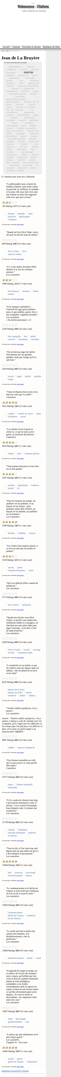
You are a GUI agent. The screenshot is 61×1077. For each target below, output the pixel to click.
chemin (10, 141)
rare (21, 83)
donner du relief (15, 692)
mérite (28, 72)
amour (10, 128)
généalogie (28, 152)
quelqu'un (23, 75)
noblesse (11, 69)
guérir (24, 136)
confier (33, 94)
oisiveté (11, 120)
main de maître (15, 131)
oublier (32, 104)
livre (9, 107)
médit (24, 144)
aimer (32, 160)
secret (21, 160)
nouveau (28, 165)
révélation (12, 112)
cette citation (20, 224)
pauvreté (29, 112)
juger (36, 115)
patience (22, 168)
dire (33, 149)
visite (36, 91)
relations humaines (16, 570)
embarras (12, 155)
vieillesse (14, 165)
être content (13, 162)
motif (33, 157)
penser (14, 118)
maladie (20, 133)
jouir (23, 125)
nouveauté (12, 125)
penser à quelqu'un (23, 88)
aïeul (24, 155)
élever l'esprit (14, 649)
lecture (21, 141)
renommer (14, 78)
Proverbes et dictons (31, 47)
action (24, 69)
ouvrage (30, 78)
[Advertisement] (33, 28)
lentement (12, 91)
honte (10, 81)
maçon (10, 160)
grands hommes (15, 1022)
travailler (20, 96)
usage (34, 136)
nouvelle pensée (17, 139)
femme (32, 139)
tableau (11, 75)
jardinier (34, 120)
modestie (22, 157)
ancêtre (25, 91)
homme (10, 152)
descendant (23, 115)
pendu (31, 67)
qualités (29, 123)
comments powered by (15, 1071)
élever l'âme (13, 251)
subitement (15, 67)
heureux (21, 149)
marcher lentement (28, 86)
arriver (23, 147)
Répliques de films (51, 47)
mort (14, 123)
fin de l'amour (15, 110)
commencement (17, 94)
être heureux (13, 291)
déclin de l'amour (16, 915)
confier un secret (25, 107)
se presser (12, 835)
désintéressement (16, 99)
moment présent (32, 453)
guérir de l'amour (16, 1061)
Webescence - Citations (33, 6)
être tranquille (31, 162)
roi (32, 110)
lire (21, 81)
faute (35, 75)
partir (33, 168)
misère (22, 120)
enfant (10, 115)
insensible (29, 118)
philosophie (13, 102)
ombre (32, 125)
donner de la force (16, 689)
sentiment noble (15, 170)
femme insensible (26, 128)
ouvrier (20, 104)
